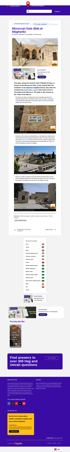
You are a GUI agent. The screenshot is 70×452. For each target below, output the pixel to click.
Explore (58, 11)
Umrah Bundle (41, 70)
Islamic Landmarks (40, 24)
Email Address (13, 425)
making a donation (40, 385)
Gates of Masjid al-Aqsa (20, 220)
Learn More (42, 77)
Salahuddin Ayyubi (31, 90)
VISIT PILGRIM (51, 358)
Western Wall (25, 139)
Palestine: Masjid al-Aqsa (22, 23)
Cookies (49, 443)
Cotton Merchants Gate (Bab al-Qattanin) (15, 337)
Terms (59, 443)
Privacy (54, 443)
